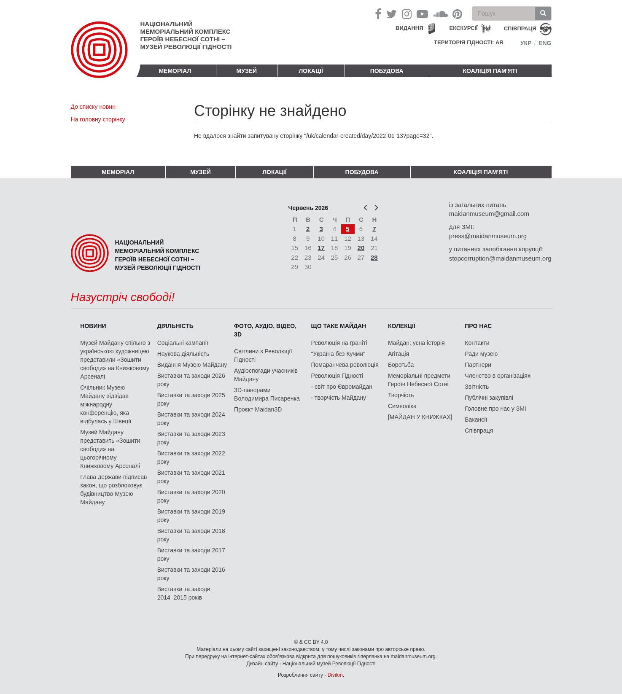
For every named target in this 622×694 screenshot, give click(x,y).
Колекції (401, 326)
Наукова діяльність (183, 353)
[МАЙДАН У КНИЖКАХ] (420, 417)
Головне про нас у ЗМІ (495, 408)
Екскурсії (464, 28)
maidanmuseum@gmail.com (489, 213)
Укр (526, 43)
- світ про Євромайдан (341, 386)
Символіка (402, 406)
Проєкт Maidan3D (258, 409)
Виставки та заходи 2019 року (191, 515)
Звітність (477, 386)
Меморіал (175, 70)
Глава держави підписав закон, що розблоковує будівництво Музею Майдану (113, 489)
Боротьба (401, 364)
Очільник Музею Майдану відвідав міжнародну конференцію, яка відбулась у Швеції (105, 404)
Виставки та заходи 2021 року (191, 476)
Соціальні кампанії (182, 342)
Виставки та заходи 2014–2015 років (183, 593)
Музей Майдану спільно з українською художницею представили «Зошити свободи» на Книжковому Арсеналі (115, 359)
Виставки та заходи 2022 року (191, 457)
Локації (311, 70)
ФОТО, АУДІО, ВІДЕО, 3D (265, 330)
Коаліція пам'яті (490, 70)
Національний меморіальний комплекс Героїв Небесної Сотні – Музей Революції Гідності (186, 35)
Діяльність (175, 326)
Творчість (401, 395)
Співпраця (479, 430)
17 (321, 247)
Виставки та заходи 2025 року (191, 399)
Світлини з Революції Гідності (263, 355)
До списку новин (93, 106)
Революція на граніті (339, 342)
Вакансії (476, 419)
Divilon (335, 675)
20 (361, 247)
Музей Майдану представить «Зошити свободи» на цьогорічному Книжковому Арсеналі (110, 449)
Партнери (478, 364)
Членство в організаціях (497, 375)
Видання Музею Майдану (192, 364)
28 (374, 257)
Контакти (477, 342)
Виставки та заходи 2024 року (191, 418)
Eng (545, 43)
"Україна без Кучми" (338, 353)
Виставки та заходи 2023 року (191, 438)
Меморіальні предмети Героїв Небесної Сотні (419, 379)
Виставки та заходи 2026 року (191, 379)
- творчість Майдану (338, 397)
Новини (93, 326)
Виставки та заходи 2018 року (191, 535)
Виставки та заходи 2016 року (191, 573)
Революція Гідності (337, 375)
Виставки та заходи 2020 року (191, 496)
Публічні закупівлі (489, 397)
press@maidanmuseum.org (488, 235)
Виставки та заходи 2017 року (191, 554)
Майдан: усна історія (416, 342)
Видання (409, 28)
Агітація (398, 353)
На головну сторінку (98, 119)
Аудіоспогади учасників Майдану (266, 374)
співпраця (520, 28)
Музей (247, 70)
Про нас (478, 326)
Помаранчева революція (345, 364)
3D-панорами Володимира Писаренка (267, 394)
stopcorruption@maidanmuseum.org (500, 258)
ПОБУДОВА (387, 70)
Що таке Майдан (338, 326)
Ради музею (481, 353)
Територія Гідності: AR (469, 42)
